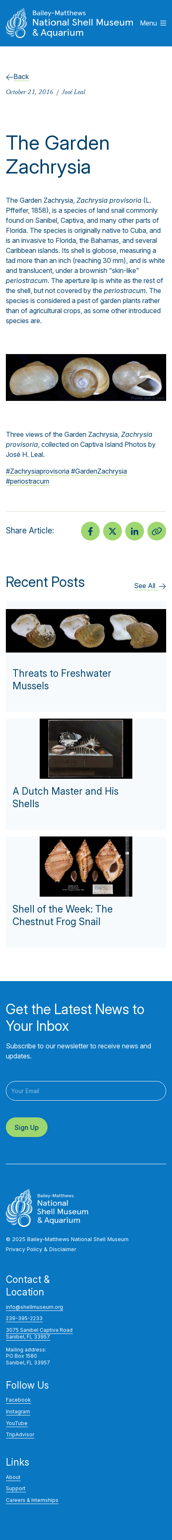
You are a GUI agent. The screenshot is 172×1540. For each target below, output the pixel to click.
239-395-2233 (24, 1318)
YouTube (17, 1423)
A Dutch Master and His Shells (66, 797)
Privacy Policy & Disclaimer (41, 1249)
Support (15, 1488)
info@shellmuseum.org (34, 1307)
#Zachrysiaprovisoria (37, 471)
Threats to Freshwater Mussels (62, 680)
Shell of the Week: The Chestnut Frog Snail (63, 915)
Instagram (18, 1411)
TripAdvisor (20, 1434)
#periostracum (27, 481)
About (13, 1477)
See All (150, 585)
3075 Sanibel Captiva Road (39, 1330)
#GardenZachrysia (99, 471)
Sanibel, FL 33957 (28, 1336)
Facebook (18, 1400)
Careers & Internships (32, 1500)
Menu (153, 23)
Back (17, 76)
